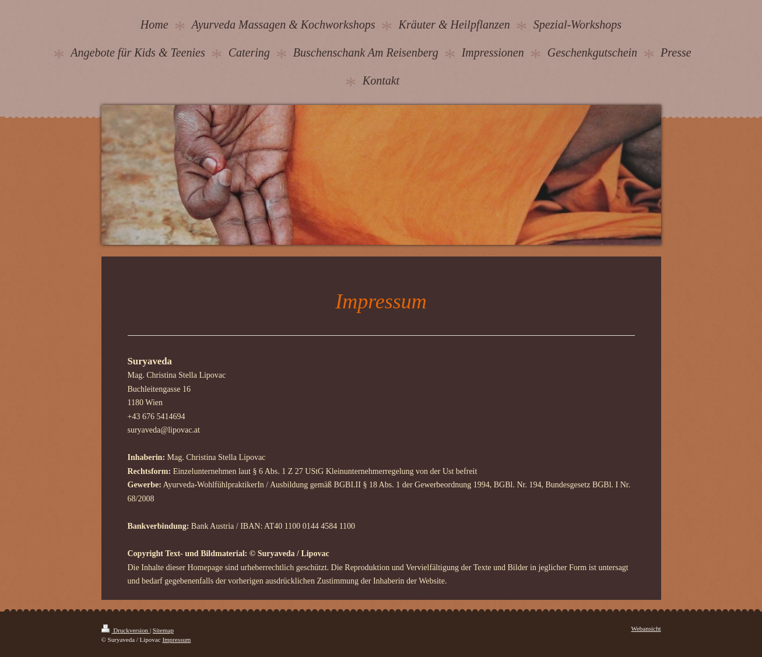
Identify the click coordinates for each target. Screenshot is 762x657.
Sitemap (163, 630)
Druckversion (125, 630)
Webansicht (646, 628)
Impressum (176, 639)
